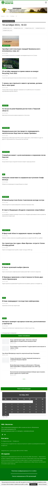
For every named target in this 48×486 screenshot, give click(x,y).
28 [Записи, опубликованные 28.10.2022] (29, 412)
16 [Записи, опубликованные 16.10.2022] (42, 406)
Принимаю (33, 484)
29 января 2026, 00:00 (7, 28)
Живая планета (6, 45)
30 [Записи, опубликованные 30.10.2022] (42, 412)
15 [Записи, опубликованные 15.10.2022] (36, 406)
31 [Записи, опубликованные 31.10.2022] (5, 414)
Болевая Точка (6, 230)
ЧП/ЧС (4, 297)
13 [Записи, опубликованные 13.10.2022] (24, 406)
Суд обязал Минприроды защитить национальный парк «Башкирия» (21, 353)
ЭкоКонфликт (6, 127)
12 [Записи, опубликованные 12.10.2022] (17, 406)
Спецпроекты (6, 151)
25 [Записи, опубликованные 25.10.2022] (11, 412)
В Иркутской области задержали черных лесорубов (21, 233)
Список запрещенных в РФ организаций (24, 476)
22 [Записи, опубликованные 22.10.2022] (36, 409)
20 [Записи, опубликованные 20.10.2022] (24, 409)
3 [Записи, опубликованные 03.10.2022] (5, 404)
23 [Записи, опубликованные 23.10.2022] (42, 409)
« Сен (3, 416)
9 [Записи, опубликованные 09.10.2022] (42, 404)
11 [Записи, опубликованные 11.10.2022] (11, 406)
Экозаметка (5, 196)
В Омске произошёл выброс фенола (15, 267)
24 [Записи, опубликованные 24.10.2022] (5, 412)
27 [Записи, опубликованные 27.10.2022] (24, 412)
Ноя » (6, 416)
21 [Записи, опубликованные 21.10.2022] (29, 409)
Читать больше (42, 484)
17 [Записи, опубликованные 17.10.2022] (5, 409)
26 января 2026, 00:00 (40, 28)
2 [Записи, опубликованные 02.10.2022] (42, 401)
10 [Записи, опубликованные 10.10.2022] (5, 406)
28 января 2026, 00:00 (18, 28)
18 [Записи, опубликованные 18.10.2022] (11, 409)
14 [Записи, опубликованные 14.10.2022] (29, 406)
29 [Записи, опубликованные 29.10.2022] (36, 412)
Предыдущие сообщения (9, 333)
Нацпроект (5, 105)
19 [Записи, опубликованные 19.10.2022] (17, 409)
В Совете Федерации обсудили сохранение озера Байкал (23, 210)
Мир (4, 174)
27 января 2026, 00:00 (29, 28)
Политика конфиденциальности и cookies (24, 471)
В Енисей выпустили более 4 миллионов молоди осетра (23, 200)
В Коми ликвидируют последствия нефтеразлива (20, 301)
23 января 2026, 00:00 (7, 30)
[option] (24, 357)
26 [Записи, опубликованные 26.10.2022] (17, 412)
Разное (4, 68)
